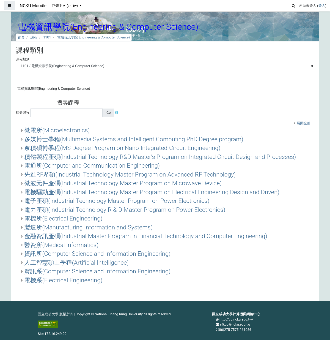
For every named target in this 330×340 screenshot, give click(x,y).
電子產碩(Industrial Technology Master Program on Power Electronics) (116, 200)
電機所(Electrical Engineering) (63, 218)
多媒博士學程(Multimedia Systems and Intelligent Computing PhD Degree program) (133, 139)
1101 (47, 37)
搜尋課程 (23, 112)
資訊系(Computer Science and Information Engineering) (97, 271)
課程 (33, 37)
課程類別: (23, 59)
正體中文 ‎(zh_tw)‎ (65, 6)
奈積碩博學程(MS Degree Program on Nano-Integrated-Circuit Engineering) (122, 147)
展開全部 (304, 123)
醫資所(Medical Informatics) (61, 245)
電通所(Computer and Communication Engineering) (92, 165)
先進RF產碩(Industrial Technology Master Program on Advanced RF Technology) (130, 174)
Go (108, 113)
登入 (321, 6)
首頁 (21, 37)
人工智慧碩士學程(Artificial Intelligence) (76, 262)
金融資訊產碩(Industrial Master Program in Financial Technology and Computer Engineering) (145, 236)
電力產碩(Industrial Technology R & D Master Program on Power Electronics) (124, 209)
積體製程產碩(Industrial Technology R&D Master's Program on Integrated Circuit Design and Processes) (160, 156)
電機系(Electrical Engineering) (63, 280)
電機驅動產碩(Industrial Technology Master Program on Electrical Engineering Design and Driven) (151, 192)
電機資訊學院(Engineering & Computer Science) (93, 37)
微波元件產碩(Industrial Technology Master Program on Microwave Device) (123, 183)
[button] (293, 5)
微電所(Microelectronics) (57, 130)
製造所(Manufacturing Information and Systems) (88, 227)
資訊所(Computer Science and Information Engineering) (97, 253)
